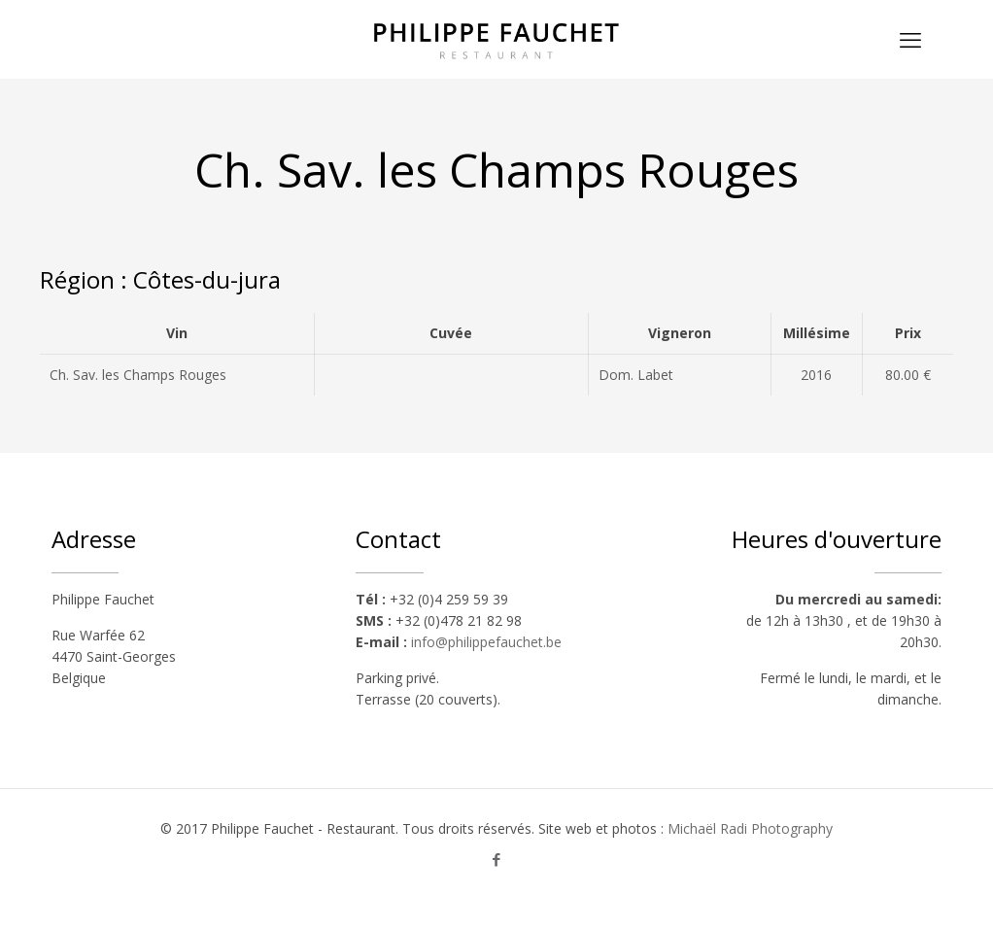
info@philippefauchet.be (486, 642)
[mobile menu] (910, 38)
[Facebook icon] (497, 859)
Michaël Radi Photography (750, 828)
